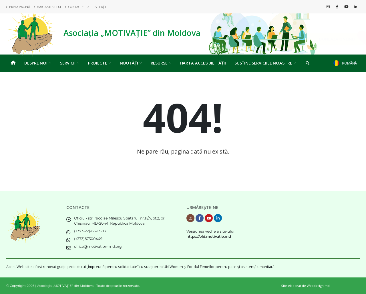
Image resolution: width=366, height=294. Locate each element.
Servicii (69, 63)
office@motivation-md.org (98, 246)
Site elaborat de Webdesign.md (305, 285)
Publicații (97, 7)
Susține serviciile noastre (265, 63)
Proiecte (99, 63)
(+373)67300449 (88, 239)
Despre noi (37, 63)
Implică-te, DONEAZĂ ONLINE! (316, 39)
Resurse (161, 63)
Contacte (74, 7)
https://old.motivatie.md (208, 236)
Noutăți (131, 63)
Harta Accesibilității (203, 63)
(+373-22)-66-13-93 (90, 231)
